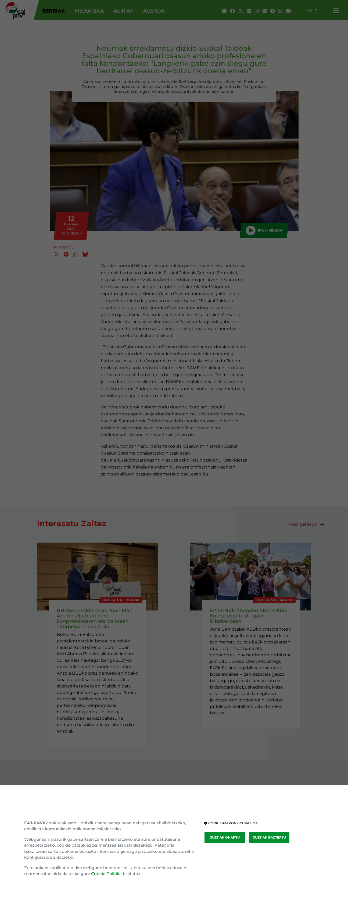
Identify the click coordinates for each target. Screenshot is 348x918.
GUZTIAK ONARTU (225, 837)
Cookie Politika (106, 873)
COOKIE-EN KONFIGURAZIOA (231, 823)
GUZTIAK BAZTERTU (269, 837)
